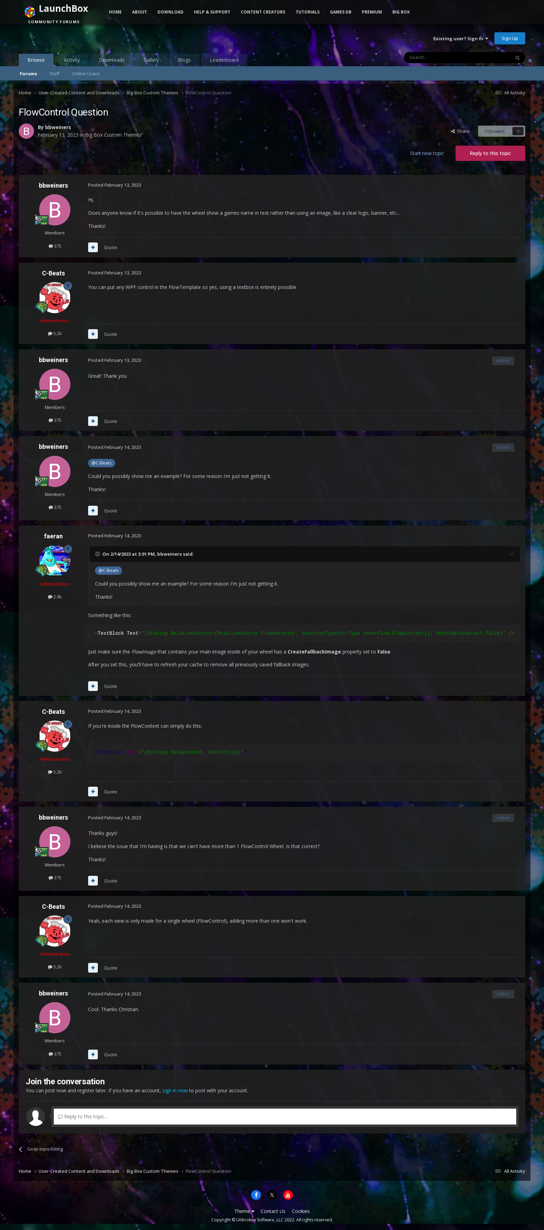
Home (115, 12)
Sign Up (510, 38)
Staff (55, 73)
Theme (244, 1211)
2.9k (55, 596)
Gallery (151, 60)
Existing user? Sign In (460, 38)
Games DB (340, 12)
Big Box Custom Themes (113, 134)
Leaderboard (224, 60)
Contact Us (273, 1211)
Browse (36, 61)
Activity (72, 60)
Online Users (86, 73)
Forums (28, 73)
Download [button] (171, 12)
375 (55, 246)
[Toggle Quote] (98, 554)
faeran (53, 536)
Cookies (301, 1211)
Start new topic (427, 153)
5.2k (55, 333)
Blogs (184, 60)
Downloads (112, 60)
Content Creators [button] (263, 12)
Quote (110, 247)
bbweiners (58, 127)
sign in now (175, 1090)
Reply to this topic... (83, 1116)
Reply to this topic (490, 153)
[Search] (440, 57)
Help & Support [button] (212, 12)
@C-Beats (102, 463)
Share (460, 131)
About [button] (139, 12)
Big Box (401, 12)
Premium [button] (372, 12)
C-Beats (53, 273)
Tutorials (308, 12)
